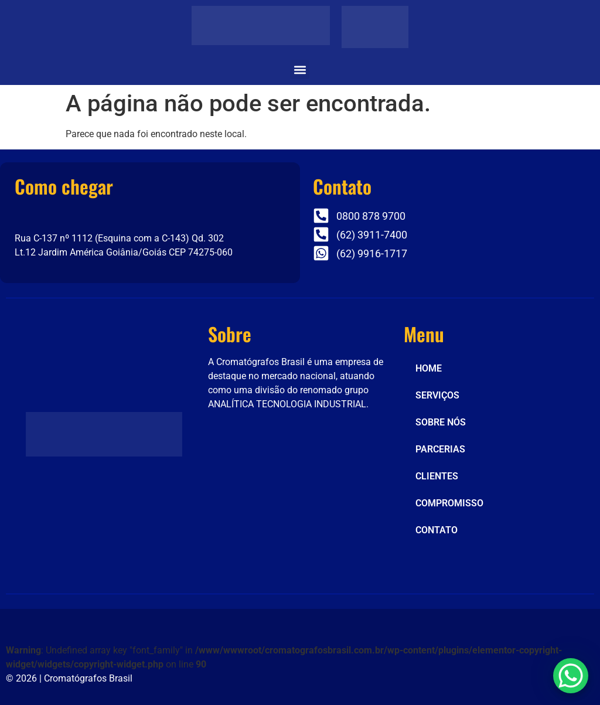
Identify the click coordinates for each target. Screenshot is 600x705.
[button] (299, 69)
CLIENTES (436, 476)
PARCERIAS (440, 449)
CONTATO (436, 530)
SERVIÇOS (437, 395)
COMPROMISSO (449, 503)
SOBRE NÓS (440, 422)
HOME (428, 368)
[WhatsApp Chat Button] (570, 675)
